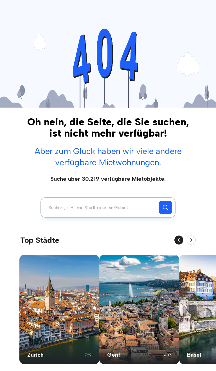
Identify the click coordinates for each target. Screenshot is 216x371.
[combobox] (101, 207)
